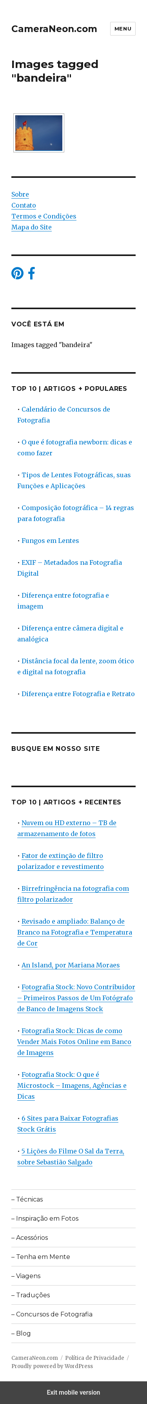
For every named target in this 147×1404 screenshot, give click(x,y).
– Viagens (25, 1276)
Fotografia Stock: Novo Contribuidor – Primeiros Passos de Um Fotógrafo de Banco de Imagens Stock (76, 998)
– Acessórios (29, 1237)
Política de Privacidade (94, 1358)
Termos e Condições (43, 216)
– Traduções (30, 1295)
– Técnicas (27, 1199)
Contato (23, 205)
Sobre (20, 194)
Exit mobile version (73, 1392)
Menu (122, 28)
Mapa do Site (31, 227)
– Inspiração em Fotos (44, 1218)
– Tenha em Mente (40, 1257)
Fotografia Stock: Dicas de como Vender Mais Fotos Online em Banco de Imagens (74, 1042)
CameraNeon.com (54, 28)
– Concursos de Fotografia (52, 1314)
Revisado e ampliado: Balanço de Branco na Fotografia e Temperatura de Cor (74, 932)
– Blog (21, 1333)
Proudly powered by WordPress (52, 1366)
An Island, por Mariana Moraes (71, 965)
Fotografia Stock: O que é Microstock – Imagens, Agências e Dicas (72, 1085)
